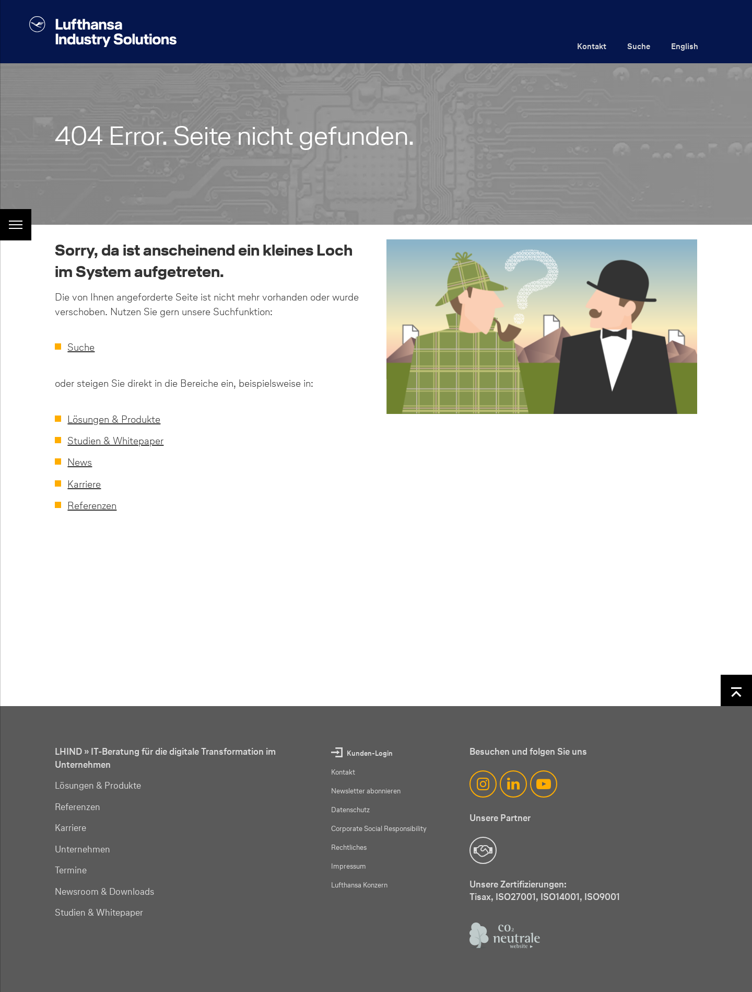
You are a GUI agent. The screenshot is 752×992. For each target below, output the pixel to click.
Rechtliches (349, 847)
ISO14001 (560, 896)
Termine (71, 870)
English (684, 46)
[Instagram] (483, 784)
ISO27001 (516, 896)
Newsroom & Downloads (104, 891)
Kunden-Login (370, 753)
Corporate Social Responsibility (379, 829)
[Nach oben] (736, 690)
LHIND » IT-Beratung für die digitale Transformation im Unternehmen (165, 758)
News (79, 462)
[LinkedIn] (513, 784)
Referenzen (91, 505)
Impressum (348, 866)
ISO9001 (602, 896)
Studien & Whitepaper (115, 440)
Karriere (84, 484)
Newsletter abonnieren (366, 791)
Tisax (480, 896)
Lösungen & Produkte (113, 419)
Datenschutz (350, 810)
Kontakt (591, 46)
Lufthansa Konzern (359, 885)
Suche (638, 46)
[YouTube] (543, 784)
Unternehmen (82, 849)
